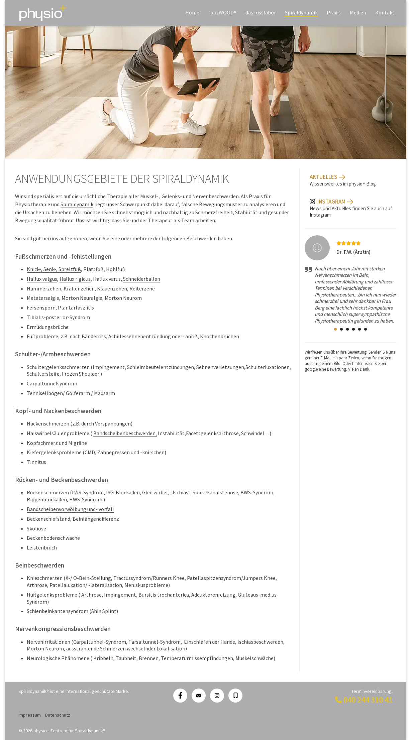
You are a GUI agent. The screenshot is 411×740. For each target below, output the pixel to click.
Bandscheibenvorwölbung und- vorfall (70, 509)
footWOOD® (222, 12)
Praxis (334, 12)
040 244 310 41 (368, 700)
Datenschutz (57, 715)
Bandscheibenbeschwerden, (125, 433)
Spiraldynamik (301, 12)
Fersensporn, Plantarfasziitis (60, 307)
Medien (358, 12)
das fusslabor (260, 12)
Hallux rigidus (75, 278)
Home (192, 12)
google (311, 369)
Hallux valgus (42, 278)
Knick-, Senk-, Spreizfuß (54, 269)
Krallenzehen (79, 288)
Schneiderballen (141, 278)
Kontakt (385, 12)
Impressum (29, 715)
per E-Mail (322, 358)
